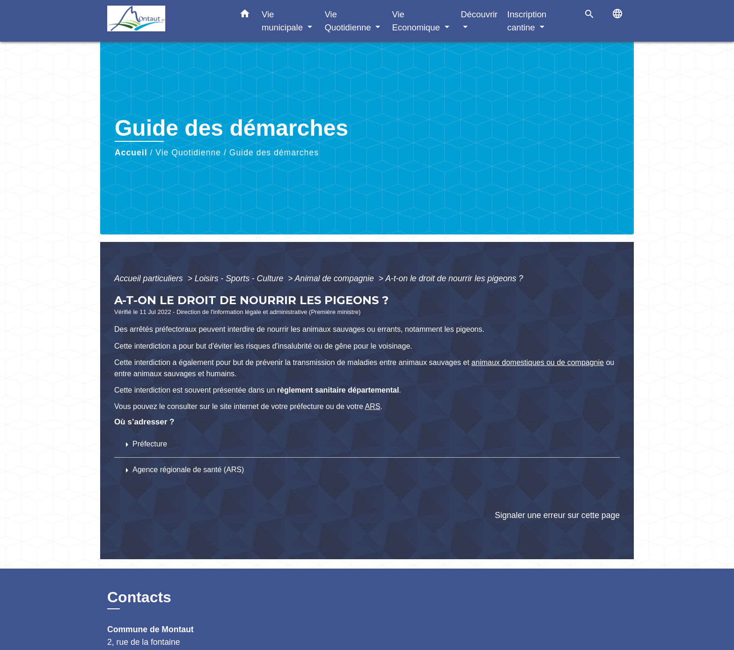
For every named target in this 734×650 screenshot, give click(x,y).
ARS (372, 406)
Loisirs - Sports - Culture (240, 278)
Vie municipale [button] (283, 20)
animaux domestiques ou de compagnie (537, 362)
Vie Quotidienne (188, 152)
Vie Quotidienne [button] (348, 20)
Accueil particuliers (149, 278)
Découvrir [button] (479, 14)
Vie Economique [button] (417, 20)
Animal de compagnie (335, 278)
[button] (245, 15)
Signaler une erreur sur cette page (557, 515)
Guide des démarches (274, 152)
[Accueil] (165, 20)
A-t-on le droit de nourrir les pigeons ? (454, 278)
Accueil (131, 152)
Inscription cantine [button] (527, 20)
